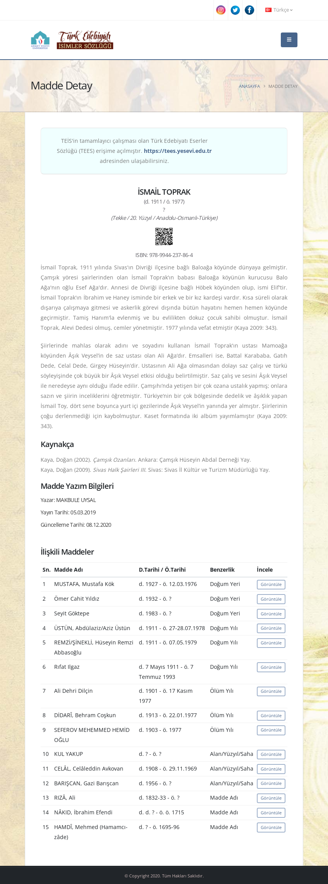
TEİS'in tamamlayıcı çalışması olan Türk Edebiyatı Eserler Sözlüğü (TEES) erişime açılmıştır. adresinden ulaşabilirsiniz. (134, 150)
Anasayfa (249, 86)
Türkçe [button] (278, 10)
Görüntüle (271, 584)
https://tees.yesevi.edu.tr (178, 150)
